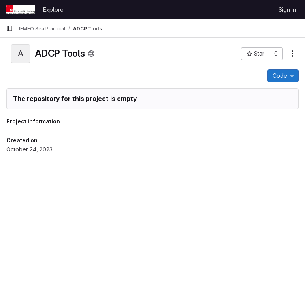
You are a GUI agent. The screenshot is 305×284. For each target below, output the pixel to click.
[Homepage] (20, 9)
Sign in (287, 9)
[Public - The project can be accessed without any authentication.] (91, 53)
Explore (53, 9)
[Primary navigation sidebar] (9, 28)
